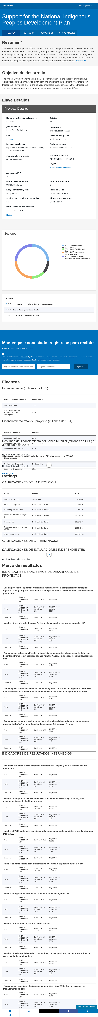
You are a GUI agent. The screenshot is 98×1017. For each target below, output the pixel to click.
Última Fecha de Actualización (20, 206)
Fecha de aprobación (15, 144)
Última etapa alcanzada (61, 198)
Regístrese (81, 366)
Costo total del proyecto (18, 155)
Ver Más (81, 60)
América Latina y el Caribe (60, 167)
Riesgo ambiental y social (18, 190)
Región (53, 164)
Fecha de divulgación (59, 135)
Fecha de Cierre (57, 190)
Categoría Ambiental (59, 181)
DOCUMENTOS (46, 33)
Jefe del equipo (13, 126)
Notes (9, 215)
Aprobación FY (13, 172)
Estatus (53, 118)
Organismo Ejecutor (59, 155)
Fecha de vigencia (58, 144)
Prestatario (56, 126)
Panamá (9, 139)
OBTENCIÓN (29, 33)
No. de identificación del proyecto (22, 118)
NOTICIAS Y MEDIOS (66, 33)
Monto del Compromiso (17, 181)
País (8, 135)
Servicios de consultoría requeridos (22, 198)
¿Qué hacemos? (8, 5)
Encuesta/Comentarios (86, 1007)
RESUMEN (11, 33)
